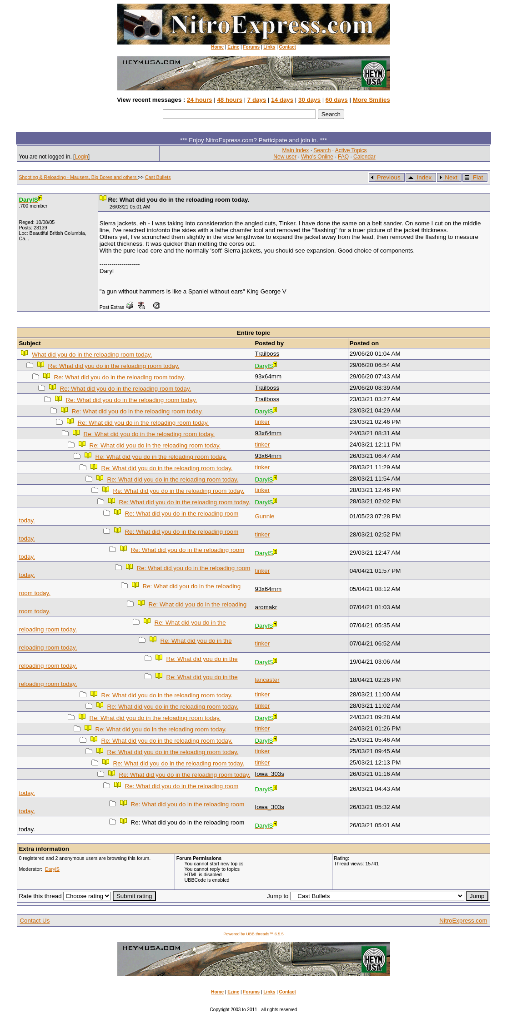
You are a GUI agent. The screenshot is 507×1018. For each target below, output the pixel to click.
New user (284, 157)
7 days (256, 99)
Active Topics (351, 150)
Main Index (295, 150)
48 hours (229, 99)
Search (322, 150)
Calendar (364, 157)
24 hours (199, 99)
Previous (386, 177)
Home (217, 47)
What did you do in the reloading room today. (92, 354)
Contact (287, 47)
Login (81, 157)
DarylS (52, 869)
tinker (262, 421)
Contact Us (35, 920)
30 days (309, 99)
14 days (282, 99)
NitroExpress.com (463, 920)
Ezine (233, 47)
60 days (337, 99)
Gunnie (264, 516)
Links (269, 47)
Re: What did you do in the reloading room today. (114, 366)
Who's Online (317, 157)
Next (448, 177)
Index (420, 177)
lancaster (267, 679)
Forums (251, 47)
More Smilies (371, 99)
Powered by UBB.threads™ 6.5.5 (253, 934)
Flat (474, 177)
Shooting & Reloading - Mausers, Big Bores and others (78, 177)
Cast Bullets (158, 177)
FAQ (343, 157)
